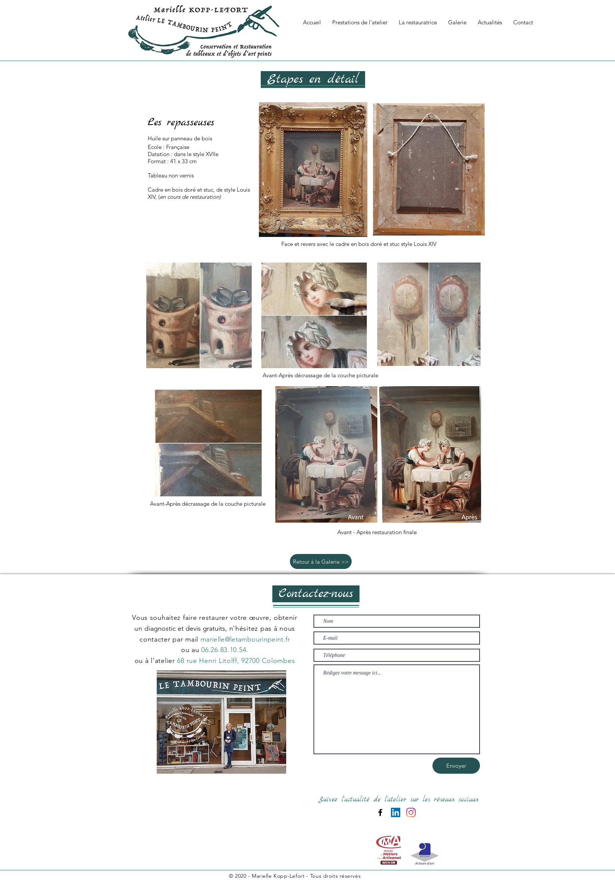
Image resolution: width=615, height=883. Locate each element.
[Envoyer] (456, 766)
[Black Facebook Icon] (380, 812)
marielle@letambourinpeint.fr (245, 639)
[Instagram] (411, 812)
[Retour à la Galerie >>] (321, 561)
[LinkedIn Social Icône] (395, 812)
